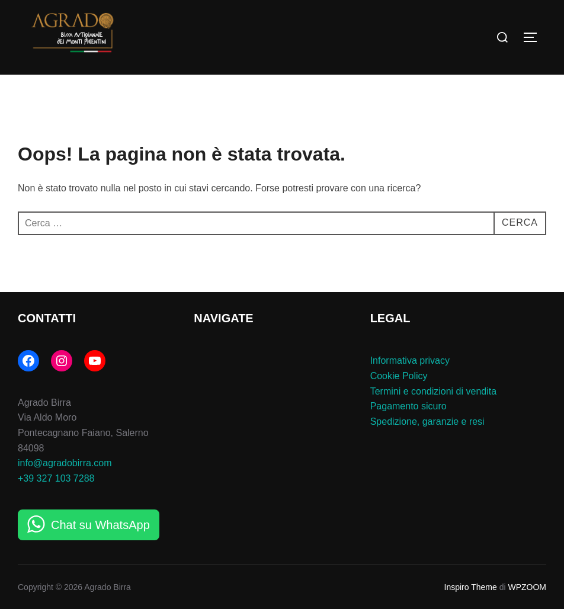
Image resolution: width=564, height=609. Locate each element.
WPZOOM (527, 587)
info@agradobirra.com (65, 463)
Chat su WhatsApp (100, 524)
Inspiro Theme (470, 587)
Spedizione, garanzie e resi (427, 421)
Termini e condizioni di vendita (433, 391)
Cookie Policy (399, 376)
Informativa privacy (410, 360)
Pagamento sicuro (408, 406)
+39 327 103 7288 (56, 478)
